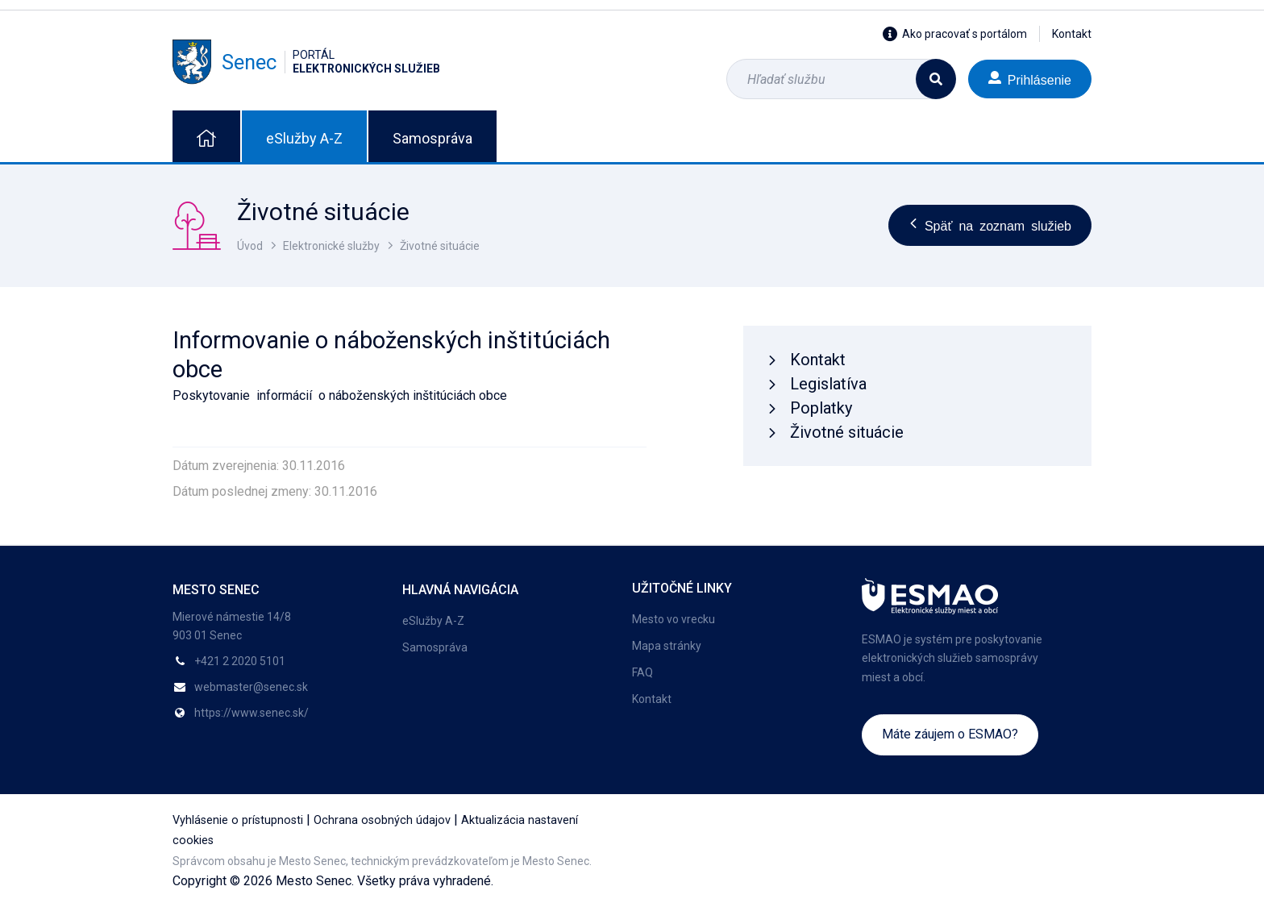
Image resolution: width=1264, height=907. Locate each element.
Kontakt (1071, 33)
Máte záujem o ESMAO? (950, 734)
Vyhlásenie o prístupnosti (238, 820)
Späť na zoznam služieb (989, 224)
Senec (306, 62)
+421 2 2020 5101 (239, 661)
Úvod (250, 245)
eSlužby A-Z (304, 138)
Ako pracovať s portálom (955, 34)
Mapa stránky (666, 645)
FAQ (642, 672)
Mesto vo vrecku (673, 619)
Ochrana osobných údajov (382, 820)
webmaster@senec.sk (251, 686)
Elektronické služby (331, 245)
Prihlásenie (1029, 78)
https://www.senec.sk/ (251, 712)
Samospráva (432, 138)
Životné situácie (440, 245)
